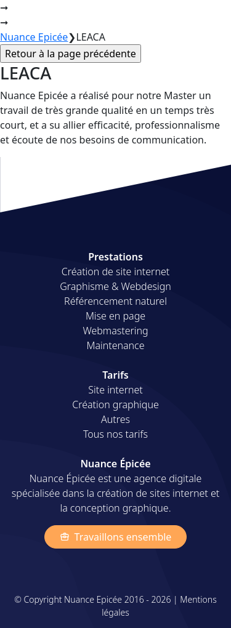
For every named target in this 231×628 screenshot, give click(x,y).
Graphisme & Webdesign (115, 286)
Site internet (115, 390)
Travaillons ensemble (116, 537)
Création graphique (115, 404)
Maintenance (115, 345)
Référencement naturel (115, 301)
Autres (115, 419)
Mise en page (115, 316)
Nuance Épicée (51, 17)
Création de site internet (115, 271)
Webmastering (115, 330)
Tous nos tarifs (115, 434)
